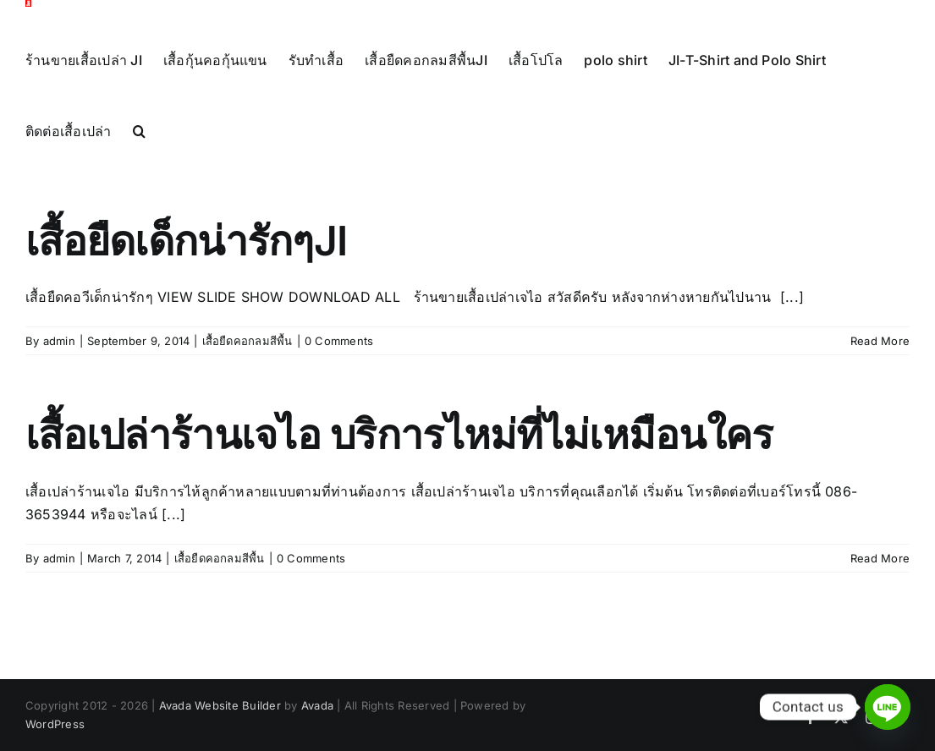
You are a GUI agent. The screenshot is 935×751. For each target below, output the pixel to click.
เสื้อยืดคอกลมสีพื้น (247, 376)
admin (59, 376)
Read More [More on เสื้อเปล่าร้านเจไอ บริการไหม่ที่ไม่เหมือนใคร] (880, 593)
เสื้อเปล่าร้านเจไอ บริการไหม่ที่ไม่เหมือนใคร (399, 470)
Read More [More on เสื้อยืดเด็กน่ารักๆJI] (880, 376)
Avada (317, 741)
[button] (139, 130)
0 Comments (339, 376)
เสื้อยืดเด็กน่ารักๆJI (186, 276)
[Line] (887, 707)
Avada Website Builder (220, 741)
